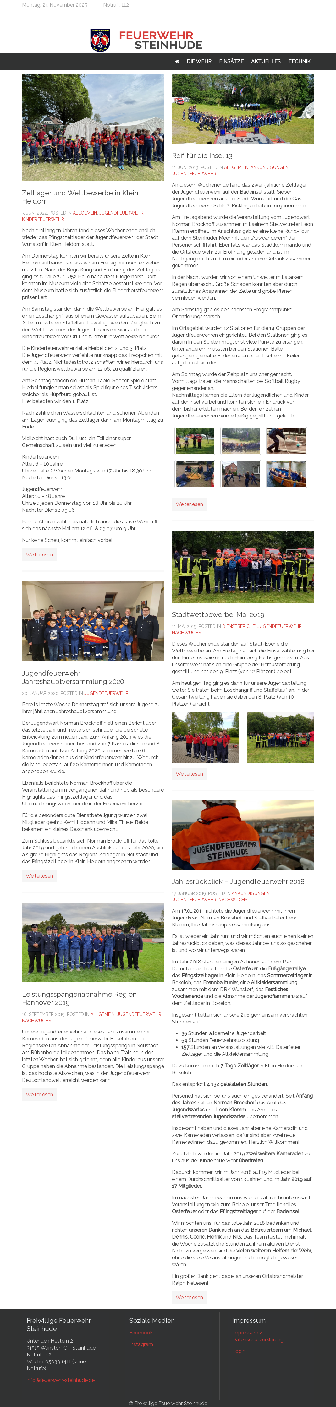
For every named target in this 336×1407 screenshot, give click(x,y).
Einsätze (231, 61)
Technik (299, 61)
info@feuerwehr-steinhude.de (61, 1380)
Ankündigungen (270, 167)
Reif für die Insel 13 (202, 155)
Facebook (141, 1333)
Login (238, 1351)
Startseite (177, 61)
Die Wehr (199, 61)
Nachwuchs (36, 1020)
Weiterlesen (39, 555)
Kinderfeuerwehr (43, 219)
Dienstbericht (238, 626)
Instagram (141, 1344)
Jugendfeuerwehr (121, 212)
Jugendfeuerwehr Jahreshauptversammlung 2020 (73, 677)
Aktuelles (266, 61)
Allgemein (85, 212)
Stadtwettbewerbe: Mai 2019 (218, 614)
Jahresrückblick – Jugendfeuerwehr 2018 (238, 881)
